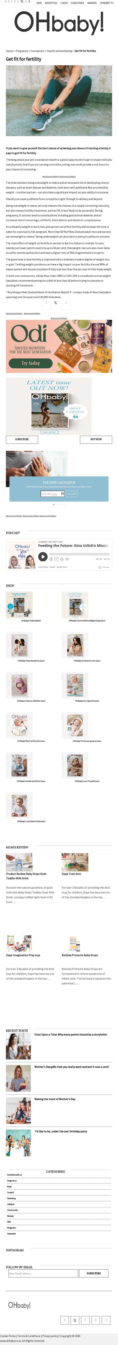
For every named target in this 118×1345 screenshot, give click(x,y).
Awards (92, 3)
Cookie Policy (8, 1336)
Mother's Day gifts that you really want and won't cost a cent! (71, 1067)
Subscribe (77, 3)
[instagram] (85, 1320)
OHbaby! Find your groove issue (87, 741)
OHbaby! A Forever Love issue (87, 660)
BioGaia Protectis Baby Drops (80, 955)
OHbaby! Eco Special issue (87, 701)
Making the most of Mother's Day (54, 1099)
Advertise (51, 3)
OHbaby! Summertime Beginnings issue (87, 620)
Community (12, 1210)
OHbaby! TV (107, 3)
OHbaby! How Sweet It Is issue (31, 660)
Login (64, 3)
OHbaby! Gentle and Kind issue (31, 781)
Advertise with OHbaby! (50, 176)
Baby (9, 1186)
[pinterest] (95, 1320)
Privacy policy (50, 1336)
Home (9, 51)
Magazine (11, 1227)
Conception (37, 51)
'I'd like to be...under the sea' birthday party (60, 1131)
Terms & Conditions (29, 1336)
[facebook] (64, 1320)
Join (39, 3)
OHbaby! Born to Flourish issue (31, 741)
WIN (9, 1222)
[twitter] (21, 1)
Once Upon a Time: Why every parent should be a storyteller (70, 1034)
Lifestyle (10, 1204)
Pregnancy (22, 51)
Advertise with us (14, 1174)
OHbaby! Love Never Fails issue (31, 821)
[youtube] (106, 1320)
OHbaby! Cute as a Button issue (31, 701)
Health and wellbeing (59, 51)
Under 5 (10, 1192)
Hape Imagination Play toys (23, 955)
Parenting (11, 1198)
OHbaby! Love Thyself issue (87, 781)
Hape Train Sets (71, 874)
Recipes (10, 1216)
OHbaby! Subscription (31, 620)
